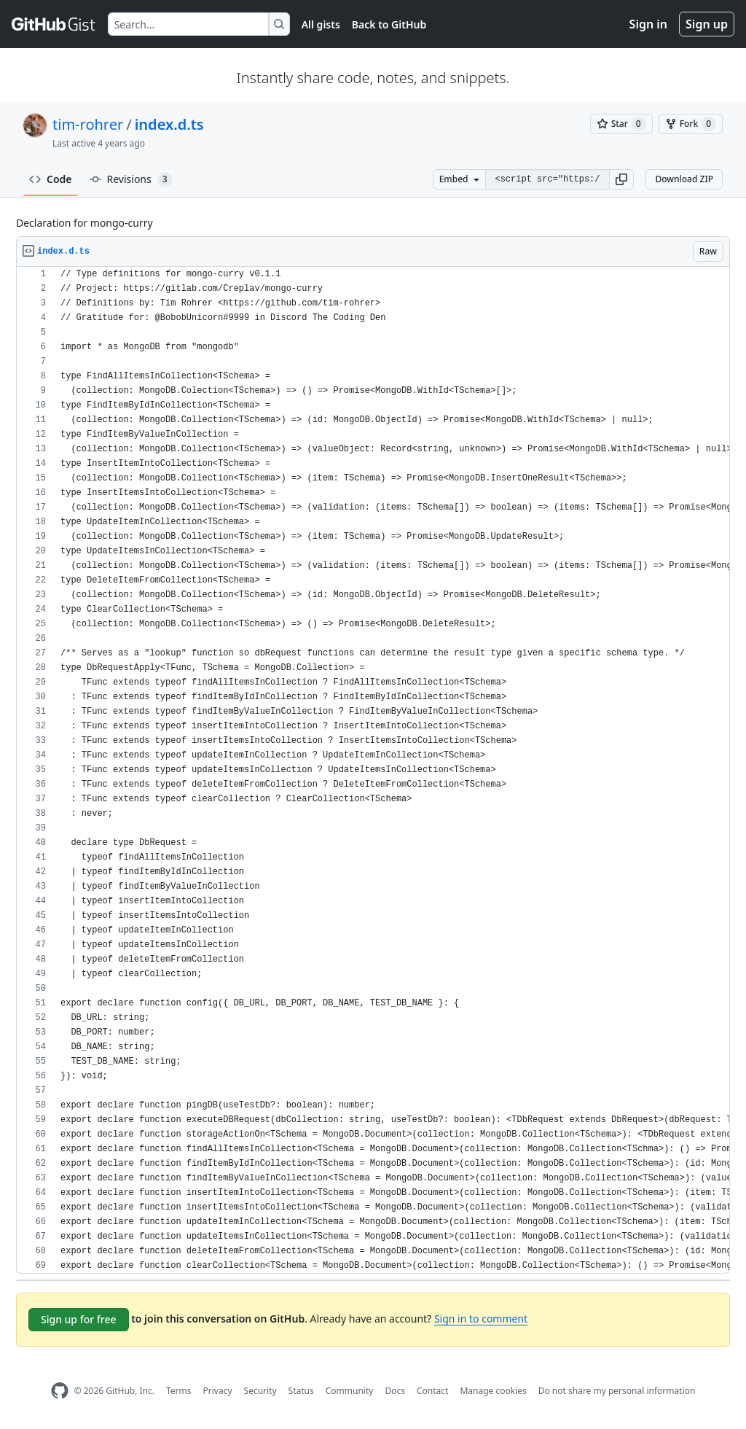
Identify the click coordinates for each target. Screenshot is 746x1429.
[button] (621, 179)
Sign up (707, 24)
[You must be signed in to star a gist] (621, 124)
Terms (179, 1391)
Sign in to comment (480, 1318)
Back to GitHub (389, 24)
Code (50, 179)
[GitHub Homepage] (59, 1391)
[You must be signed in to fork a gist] (691, 124)
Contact (432, 1391)
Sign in (648, 24)
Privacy (217, 1391)
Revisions (131, 179)
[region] (373, 770)
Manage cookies (493, 1391)
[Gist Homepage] (54, 24)
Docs (395, 1391)
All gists (321, 24)
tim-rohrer (87, 124)
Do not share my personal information (617, 1391)
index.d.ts (169, 124)
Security (260, 1391)
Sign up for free (79, 1319)
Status (301, 1391)
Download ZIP (684, 179)
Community (350, 1391)
